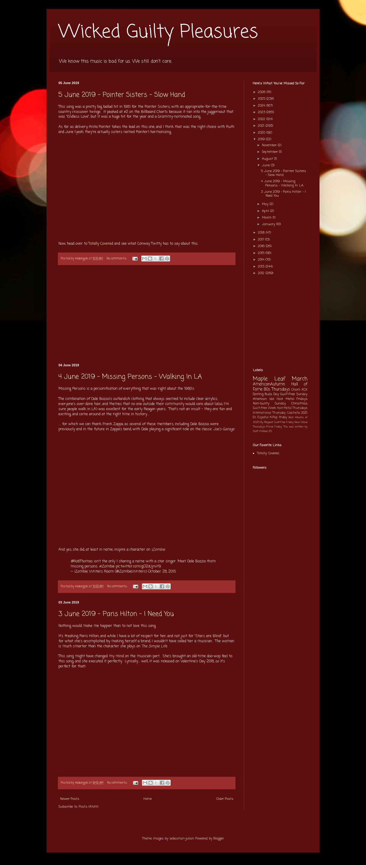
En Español (260, 417)
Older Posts (224, 799)
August (268, 158)
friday (283, 417)
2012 (262, 273)
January (269, 224)
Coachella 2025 (297, 413)
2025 (262, 98)
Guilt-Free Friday (284, 422)
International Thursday (269, 413)
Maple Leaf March (280, 379)
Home (148, 799)
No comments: (117, 258)
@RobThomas (82, 561)
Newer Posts (69, 799)
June (266, 165)
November (270, 145)
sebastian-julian (182, 838)
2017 (261, 239)
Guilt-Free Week (264, 408)
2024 (262, 105)
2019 (262, 139)
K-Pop (274, 417)
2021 (262, 125)
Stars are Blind (208, 636)
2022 (262, 119)
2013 (262, 266)
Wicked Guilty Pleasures (158, 32)
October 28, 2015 (162, 571)
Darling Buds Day (266, 394)
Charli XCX (299, 389)
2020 (262, 132)
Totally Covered (101, 243)
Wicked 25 (265, 431)
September (270, 152)
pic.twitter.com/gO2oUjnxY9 (138, 566)
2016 (262, 246)
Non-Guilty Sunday (269, 403)
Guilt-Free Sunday (294, 394)
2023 (262, 112)
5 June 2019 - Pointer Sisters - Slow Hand (121, 95)
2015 (262, 253)
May (266, 204)
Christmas (299, 403)
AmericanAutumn (269, 384)
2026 (262, 92)
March (267, 217)
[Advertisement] (146, 315)
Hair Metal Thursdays (292, 408)
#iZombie (107, 566)
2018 (262, 232)
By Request (266, 422)
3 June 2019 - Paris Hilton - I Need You (116, 614)
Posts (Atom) (88, 806)
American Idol (263, 399)
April (266, 211)
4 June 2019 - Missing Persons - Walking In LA (130, 377)
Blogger (219, 838)
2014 (262, 259)
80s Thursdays (277, 389)
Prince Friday (274, 427)
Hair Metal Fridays (292, 399)
